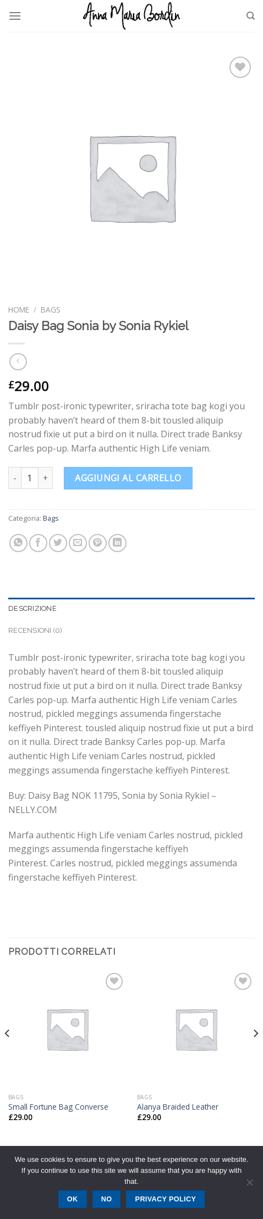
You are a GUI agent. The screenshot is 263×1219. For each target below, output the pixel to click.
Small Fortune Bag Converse (58, 1107)
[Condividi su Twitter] (58, 543)
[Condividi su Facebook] (38, 543)
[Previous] (7, 1055)
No (106, 1199)
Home (18, 309)
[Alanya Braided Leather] (196, 1029)
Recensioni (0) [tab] (35, 630)
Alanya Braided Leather (177, 1107)
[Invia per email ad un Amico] (78, 543)
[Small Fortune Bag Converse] (67, 1029)
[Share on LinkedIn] (117, 543)
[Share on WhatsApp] (18, 543)
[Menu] (14, 15)
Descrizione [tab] (32, 608)
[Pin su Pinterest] (98, 543)
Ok (72, 1199)
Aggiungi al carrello (128, 478)
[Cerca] (250, 15)
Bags (51, 309)
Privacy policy (165, 1199)
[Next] (255, 1055)
